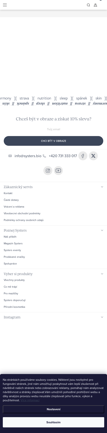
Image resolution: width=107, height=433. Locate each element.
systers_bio (93, 155)
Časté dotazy (11, 200)
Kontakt (8, 193)
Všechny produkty (14, 280)
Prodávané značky (14, 257)
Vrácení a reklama (14, 206)
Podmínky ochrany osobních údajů (24, 220)
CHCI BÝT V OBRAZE (53, 141)
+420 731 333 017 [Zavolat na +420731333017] (63, 156)
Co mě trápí (10, 287)
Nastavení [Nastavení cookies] (53, 409)
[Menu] (5, 5)
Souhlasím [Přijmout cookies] (53, 422)
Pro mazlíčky (11, 293)
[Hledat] (88, 5)
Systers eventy (12, 250)
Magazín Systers (13, 243)
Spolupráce (10, 263)
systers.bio (47, 170)
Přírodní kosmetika (14, 307)
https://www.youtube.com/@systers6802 (58, 170)
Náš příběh (10, 237)
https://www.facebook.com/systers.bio (82, 155)
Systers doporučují (14, 300)
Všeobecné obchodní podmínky (22, 213)
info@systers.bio (28, 156)
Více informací (30, 400)
